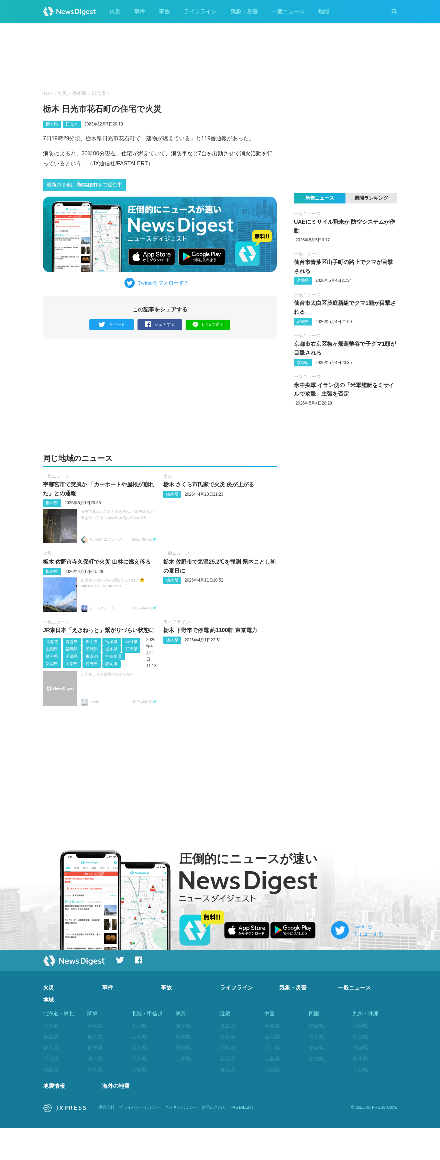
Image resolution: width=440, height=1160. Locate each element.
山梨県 (72, 664)
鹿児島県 (363, 1092)
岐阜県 (183, 1026)
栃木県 (79, 93)
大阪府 (227, 1048)
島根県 (272, 1037)
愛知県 (183, 1048)
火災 (114, 11)
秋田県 (131, 641)
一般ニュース (288, 11)
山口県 (272, 1070)
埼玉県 (52, 656)
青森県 (72, 641)
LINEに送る (208, 324)
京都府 (303, 362)
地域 (323, 11)
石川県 (139, 1048)
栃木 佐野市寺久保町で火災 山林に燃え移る (97, 562)
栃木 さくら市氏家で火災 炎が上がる (208, 485)
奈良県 (227, 1070)
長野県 (92, 664)
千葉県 (72, 656)
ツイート (112, 324)
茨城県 (92, 649)
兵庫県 (227, 1059)
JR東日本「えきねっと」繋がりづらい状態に (98, 630)
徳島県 (316, 1026)
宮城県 (111, 641)
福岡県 (360, 1026)
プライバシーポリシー (139, 1140)
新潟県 (52, 664)
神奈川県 (113, 656)
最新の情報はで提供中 (84, 184)
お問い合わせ (213, 1140)
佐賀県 (360, 1037)
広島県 (272, 1059)
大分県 (360, 1070)
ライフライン (200, 11)
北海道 (52, 641)
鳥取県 (272, 1026)
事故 (164, 11)
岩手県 (92, 641)
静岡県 (111, 664)
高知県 (316, 1059)
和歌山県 (230, 1081)
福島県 (72, 649)
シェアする (160, 324)
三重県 (183, 1059)
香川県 (316, 1037)
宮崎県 (360, 1081)
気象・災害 (244, 11)
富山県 (139, 1037)
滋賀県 (227, 1026)
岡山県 (272, 1048)
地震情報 (54, 1118)
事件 (139, 11)
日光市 (98, 93)
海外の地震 (116, 1118)
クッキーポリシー (180, 1140)
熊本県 (360, 1059)
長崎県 (360, 1048)
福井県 (139, 1059)
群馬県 (131, 649)
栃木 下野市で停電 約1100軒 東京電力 (210, 630)
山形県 (52, 649)
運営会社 (106, 1140)
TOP (48, 93)
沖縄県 (360, 1103)
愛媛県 (316, 1048)
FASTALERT (242, 1140)
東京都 (92, 656)
